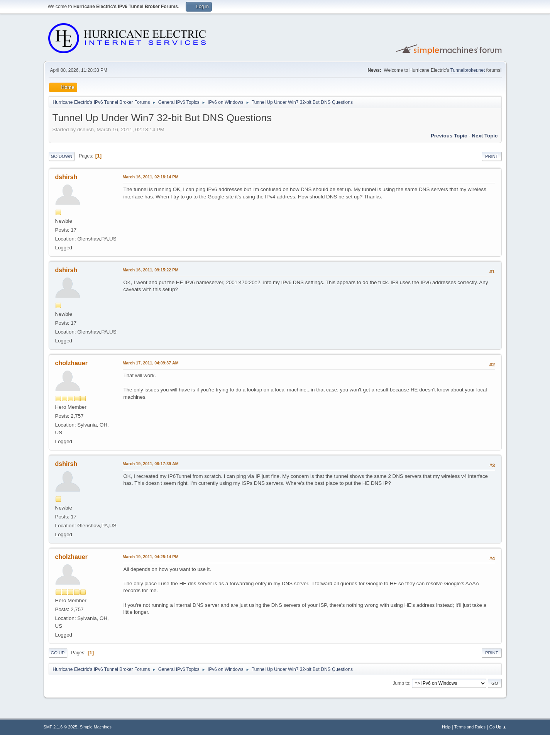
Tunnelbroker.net (467, 70)
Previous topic (449, 136)
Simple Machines (96, 727)
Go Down (62, 156)
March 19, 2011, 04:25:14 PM (151, 556)
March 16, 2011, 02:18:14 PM (151, 176)
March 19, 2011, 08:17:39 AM (151, 463)
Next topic (485, 136)
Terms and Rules (470, 727)
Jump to (401, 683)
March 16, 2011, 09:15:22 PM (151, 270)
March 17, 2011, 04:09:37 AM (151, 363)
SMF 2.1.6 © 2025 (61, 727)
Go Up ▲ (498, 727)
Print (491, 156)
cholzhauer (71, 363)
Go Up (58, 652)
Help (446, 727)
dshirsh (66, 177)
